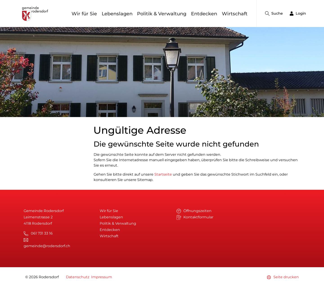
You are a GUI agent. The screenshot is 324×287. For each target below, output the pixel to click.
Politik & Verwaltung (161, 13)
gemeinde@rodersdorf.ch (47, 246)
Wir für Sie (84, 13)
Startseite (163, 174)
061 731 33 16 (42, 233)
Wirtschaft (235, 13)
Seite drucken (283, 277)
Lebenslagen (117, 13)
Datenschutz (77, 277)
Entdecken (204, 13)
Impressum (101, 277)
